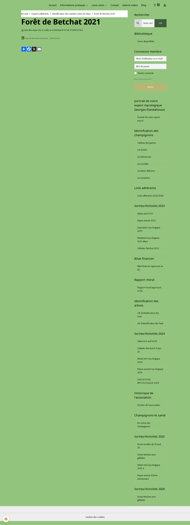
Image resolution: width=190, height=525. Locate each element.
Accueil (53, 5)
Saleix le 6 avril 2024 (147, 343)
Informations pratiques (73, 5)
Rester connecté (145, 73)
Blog (143, 5)
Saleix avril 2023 (145, 215)
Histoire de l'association (148, 408)
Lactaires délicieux (146, 171)
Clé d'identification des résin (148, 317)
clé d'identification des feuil (150, 325)
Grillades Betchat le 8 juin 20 (149, 353)
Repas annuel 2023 (146, 222)
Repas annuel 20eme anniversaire (147, 481)
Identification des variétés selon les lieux (71, 14)
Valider (150, 87)
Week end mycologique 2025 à (148, 470)
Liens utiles (98, 5)
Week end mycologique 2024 (148, 363)
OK (160, 23)
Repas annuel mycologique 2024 (150, 374)
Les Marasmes (144, 157)
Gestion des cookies (95, 521)
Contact (115, 5)
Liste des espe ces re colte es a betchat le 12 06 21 (47, 30)
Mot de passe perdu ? (143, 79)
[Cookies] (6, 519)
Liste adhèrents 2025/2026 (150, 197)
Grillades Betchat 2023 (148, 250)
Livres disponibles (145, 41)
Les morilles (143, 164)
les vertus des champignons (144, 428)
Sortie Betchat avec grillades (146, 460)
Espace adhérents (40, 14)
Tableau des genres (146, 143)
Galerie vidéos (130, 5)
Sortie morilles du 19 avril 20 (149, 449)
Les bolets (142, 150)
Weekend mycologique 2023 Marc (148, 241)
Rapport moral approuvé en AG (149, 291)
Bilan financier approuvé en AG (150, 270)
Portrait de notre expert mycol (148, 119)
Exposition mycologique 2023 (149, 231)
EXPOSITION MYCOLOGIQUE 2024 (148, 384)
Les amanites (143, 178)
